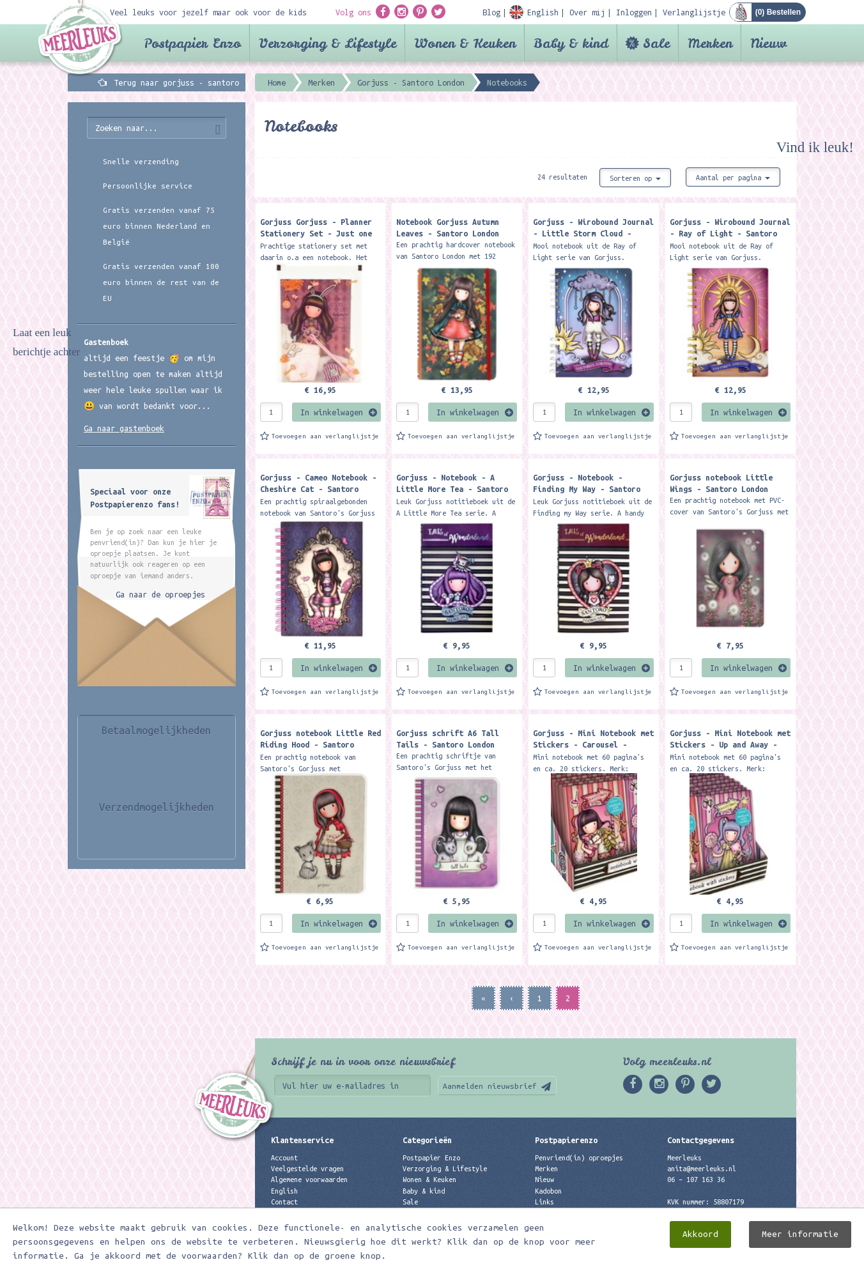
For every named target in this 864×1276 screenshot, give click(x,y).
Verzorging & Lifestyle (327, 43)
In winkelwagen (331, 412)
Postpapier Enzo (192, 43)
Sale (656, 43)
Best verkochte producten (449, 1223)
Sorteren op (635, 178)
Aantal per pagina (733, 177)
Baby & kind (571, 43)
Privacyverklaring (303, 1213)
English (284, 1191)
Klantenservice (302, 1139)
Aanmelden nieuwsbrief (490, 1086)
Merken (710, 43)
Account (284, 1158)
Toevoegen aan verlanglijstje (325, 436)
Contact (284, 1202)
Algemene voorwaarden (309, 1179)
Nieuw (768, 43)
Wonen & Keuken (465, 43)
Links (544, 1202)
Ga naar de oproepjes (160, 594)
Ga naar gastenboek (124, 428)
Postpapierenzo (566, 1139)
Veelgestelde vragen (307, 1168)
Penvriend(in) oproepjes (579, 1158)
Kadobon (548, 1191)
